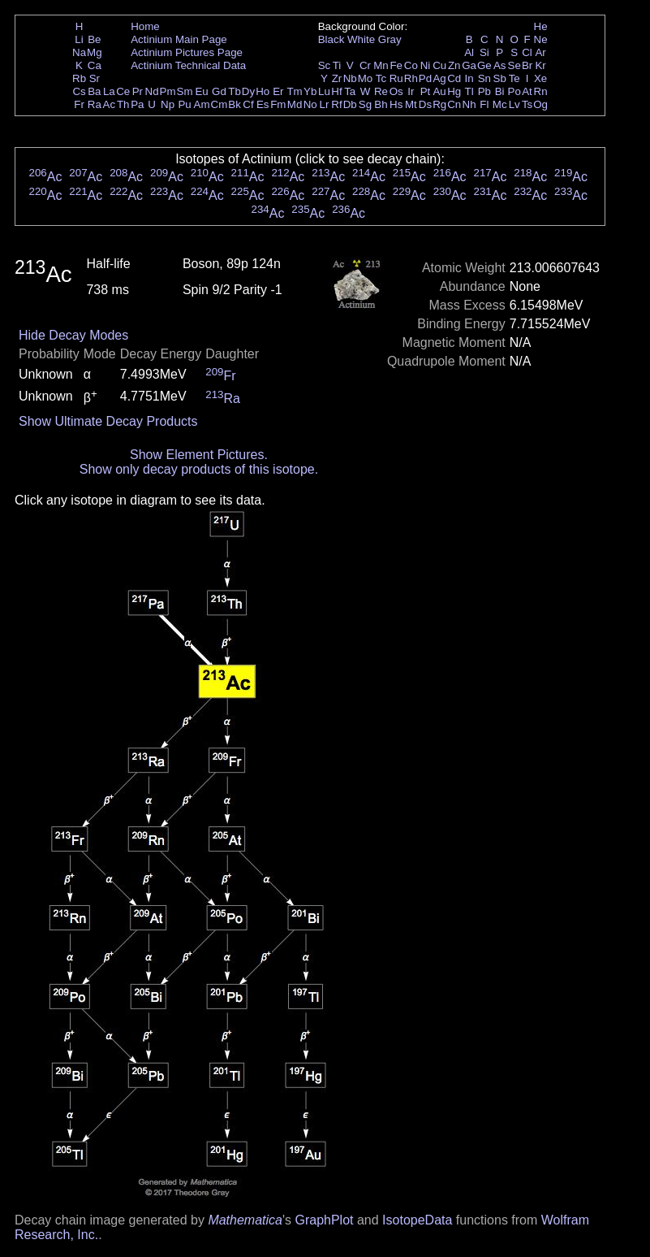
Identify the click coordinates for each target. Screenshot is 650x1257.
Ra (94, 104)
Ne (541, 39)
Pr (137, 91)
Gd (219, 91)
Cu (439, 65)
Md (295, 104)
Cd (454, 78)
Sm (185, 91)
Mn (381, 65)
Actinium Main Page (179, 39)
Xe (540, 78)
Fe (396, 65)
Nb (350, 78)
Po (514, 91)
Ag (439, 78)
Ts (527, 104)
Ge (484, 65)
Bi (500, 91)
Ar (540, 52)
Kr (540, 65)
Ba (94, 91)
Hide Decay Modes (73, 335)
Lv (514, 104)
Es (262, 104)
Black (331, 39)
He (541, 26)
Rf (336, 104)
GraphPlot (324, 1220)
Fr (79, 104)
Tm (294, 91)
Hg (454, 91)
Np (167, 104)
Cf (248, 104)
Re (381, 91)
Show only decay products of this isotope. (199, 469)
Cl (527, 52)
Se (514, 65)
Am (202, 104)
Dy (248, 91)
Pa (137, 104)
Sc (324, 65)
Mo (365, 78)
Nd (152, 91)
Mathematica (245, 1220)
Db (350, 104)
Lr (324, 104)
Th (123, 104)
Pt (425, 91)
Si (484, 52)
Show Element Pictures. (199, 455)
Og (540, 104)
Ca (94, 65)
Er (278, 91)
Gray (390, 39)
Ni (425, 65)
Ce (123, 91)
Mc (500, 104)
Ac (109, 104)
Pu (184, 104)
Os (396, 91)
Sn (484, 78)
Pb (484, 91)
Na (79, 52)
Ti (337, 65)
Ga (469, 65)
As (499, 65)
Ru (396, 78)
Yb (309, 91)
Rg (439, 104)
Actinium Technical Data (188, 65)
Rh (411, 78)
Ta (349, 91)
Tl (469, 91)
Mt (411, 104)
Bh (380, 104)
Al (469, 52)
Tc (381, 78)
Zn (454, 65)
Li (79, 39)
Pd (425, 78)
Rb (79, 78)
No (310, 104)
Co (411, 65)
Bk (234, 104)
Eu (201, 91)
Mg (94, 52)
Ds (425, 104)
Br (527, 65)
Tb (234, 91)
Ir (410, 91)
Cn (454, 104)
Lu (324, 91)
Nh (469, 104)
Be (94, 39)
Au (439, 91)
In (469, 78)
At (527, 91)
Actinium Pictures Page (187, 52)
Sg (365, 104)
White (361, 39)
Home (145, 26)
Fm (278, 104)
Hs (396, 104)
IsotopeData (417, 1220)
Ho (262, 91)
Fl (484, 104)
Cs (78, 91)
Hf (336, 91)
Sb (499, 78)
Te (514, 78)
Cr (365, 65)
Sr (94, 78)
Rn (541, 91)
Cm (219, 104)
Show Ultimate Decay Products (108, 421)
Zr (337, 78)
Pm (168, 91)
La (109, 91)
